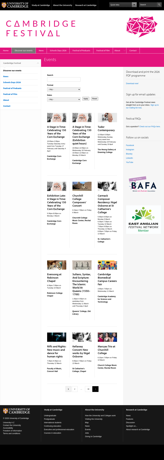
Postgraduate (49, 419)
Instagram (130, 150)
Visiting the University (93, 419)
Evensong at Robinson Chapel (54, 278)
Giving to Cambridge (93, 436)
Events (88, 429)
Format (50, 85)
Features (129, 419)
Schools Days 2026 (58, 50)
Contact (133, 50)
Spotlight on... (131, 426)
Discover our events (24, 50)
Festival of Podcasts (81, 50)
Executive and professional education (59, 429)
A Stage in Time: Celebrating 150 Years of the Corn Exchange (56, 132)
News (41, 50)
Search (50, 75)
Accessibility (8, 428)
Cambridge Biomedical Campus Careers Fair (107, 279)
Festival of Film (103, 50)
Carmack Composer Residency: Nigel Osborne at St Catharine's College (107, 204)
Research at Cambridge (85, 5)
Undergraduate (50, 416)
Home (5, 50)
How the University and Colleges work (100, 416)
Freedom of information (12, 431)
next (94, 389)
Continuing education (52, 426)
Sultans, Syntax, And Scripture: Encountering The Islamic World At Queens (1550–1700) (81, 284)
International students (53, 423)
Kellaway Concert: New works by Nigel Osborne (81, 351)
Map (87, 423)
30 (88, 389)
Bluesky (129, 154)
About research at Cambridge (138, 429)
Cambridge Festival (12, 64)
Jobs (87, 433)
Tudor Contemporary (106, 128)
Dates (49, 95)
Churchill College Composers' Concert (79, 200)
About (117, 50)
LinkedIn (129, 158)
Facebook (130, 145)
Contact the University (12, 425)
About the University (62, 5)
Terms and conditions (11, 433)
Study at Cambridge (41, 5)
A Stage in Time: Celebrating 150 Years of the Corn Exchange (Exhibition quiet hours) (81, 135)
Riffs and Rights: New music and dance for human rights (56, 351)
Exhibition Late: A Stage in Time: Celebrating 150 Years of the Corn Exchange (56, 202)
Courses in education (52, 433)
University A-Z (8, 423)
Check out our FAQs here (149, 126)
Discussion (130, 423)
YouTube (129, 162)
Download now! (132, 83)
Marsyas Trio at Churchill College (106, 350)
